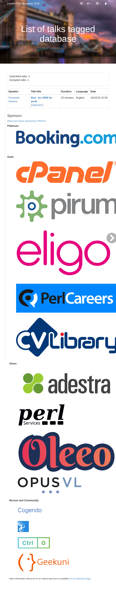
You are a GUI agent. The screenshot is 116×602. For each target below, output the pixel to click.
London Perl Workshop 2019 (23, 3)
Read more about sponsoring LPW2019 (26, 121)
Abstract (37, 105)
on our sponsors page (80, 578)
